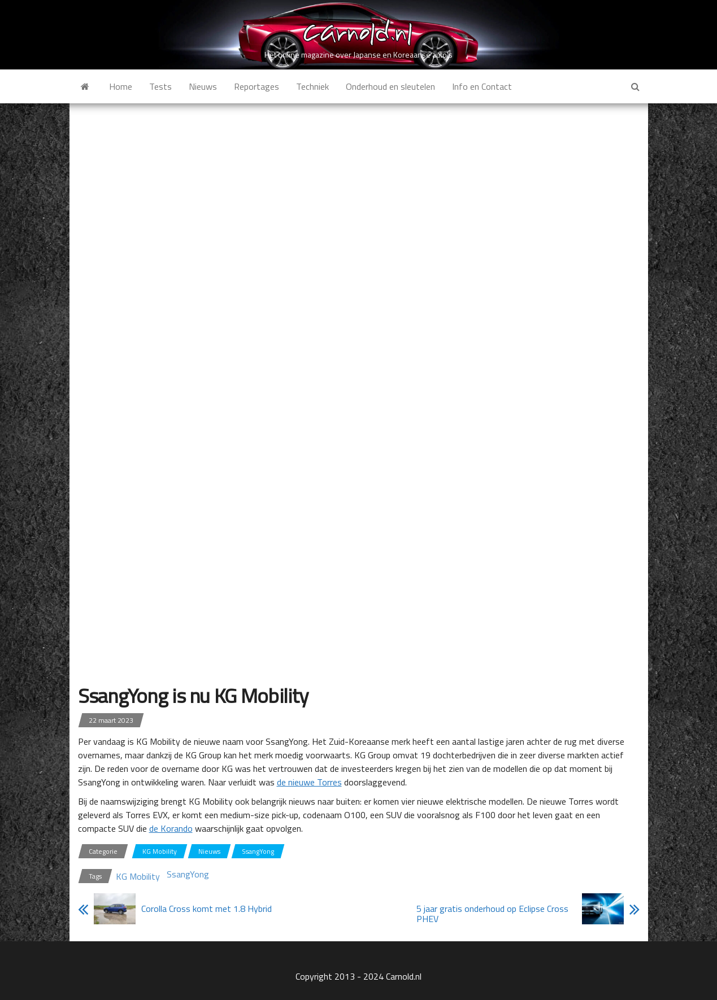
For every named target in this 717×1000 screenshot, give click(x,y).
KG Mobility (159, 851)
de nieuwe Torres (309, 782)
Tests (160, 86)
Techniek (312, 86)
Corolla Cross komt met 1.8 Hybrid (206, 908)
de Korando (171, 828)
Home (120, 86)
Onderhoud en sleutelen (390, 86)
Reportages (256, 86)
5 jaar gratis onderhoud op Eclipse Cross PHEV (492, 913)
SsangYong (258, 851)
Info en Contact (482, 86)
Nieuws (203, 86)
